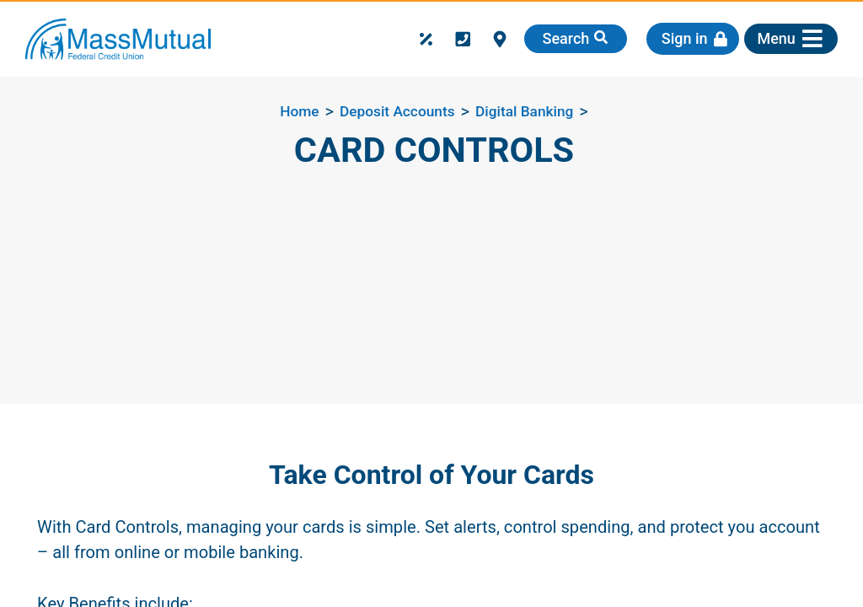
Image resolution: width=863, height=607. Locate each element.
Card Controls (434, 150)
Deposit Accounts (397, 111)
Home (299, 111)
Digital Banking (524, 111)
